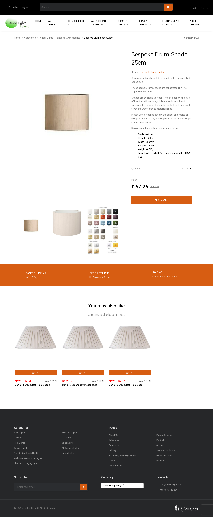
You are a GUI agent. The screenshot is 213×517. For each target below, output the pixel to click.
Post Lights (19, 443)
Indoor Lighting (194, 23)
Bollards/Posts (75, 21)
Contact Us (114, 445)
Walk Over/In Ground (98, 23)
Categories (30, 37)
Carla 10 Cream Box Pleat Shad (126, 385)
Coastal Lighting (144, 23)
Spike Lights (67, 443)
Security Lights (122, 23)
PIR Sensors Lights (70, 448)
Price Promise (115, 465)
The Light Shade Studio (151, 72)
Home (38, 21)
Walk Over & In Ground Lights (28, 458)
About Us (113, 435)
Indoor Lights (46, 37)
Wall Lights (52, 23)
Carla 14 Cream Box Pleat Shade (32, 385)
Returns (160, 460)
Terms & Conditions (165, 450)
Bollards (18, 437)
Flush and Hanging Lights (26, 463)
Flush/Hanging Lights (170, 23)
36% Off (36, 373)
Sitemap (160, 445)
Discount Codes (164, 455)
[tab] (161, 169)
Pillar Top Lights (69, 432)
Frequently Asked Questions (122, 455)
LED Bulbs (66, 437)
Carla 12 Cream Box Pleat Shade (79, 385)
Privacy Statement (164, 435)
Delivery (112, 450)
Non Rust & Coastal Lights (26, 453)
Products (160, 440)
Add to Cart (161, 200)
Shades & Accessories (68, 37)
